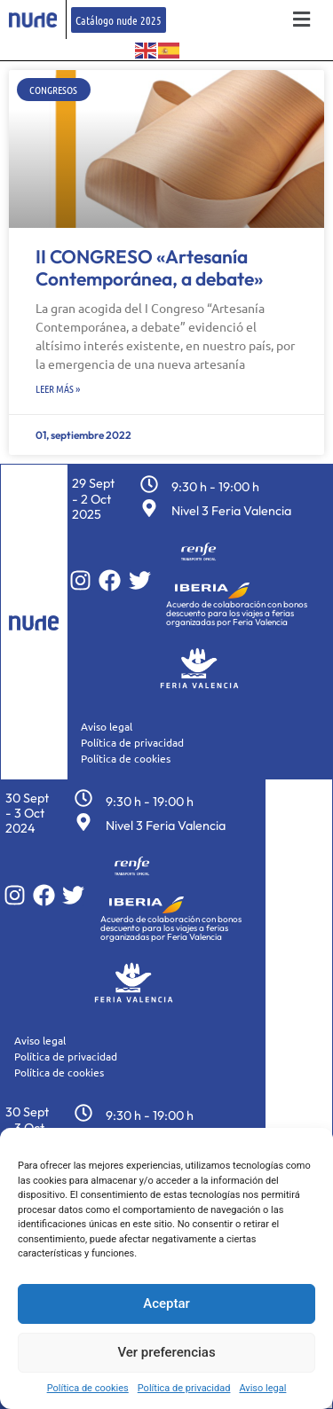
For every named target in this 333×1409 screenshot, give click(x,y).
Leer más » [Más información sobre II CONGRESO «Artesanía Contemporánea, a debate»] (58, 388)
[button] (301, 20)
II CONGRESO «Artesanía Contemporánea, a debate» (149, 267)
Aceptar (166, 1303)
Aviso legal (262, 1388)
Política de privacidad (184, 1388)
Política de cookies (88, 1388)
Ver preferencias (166, 1352)
